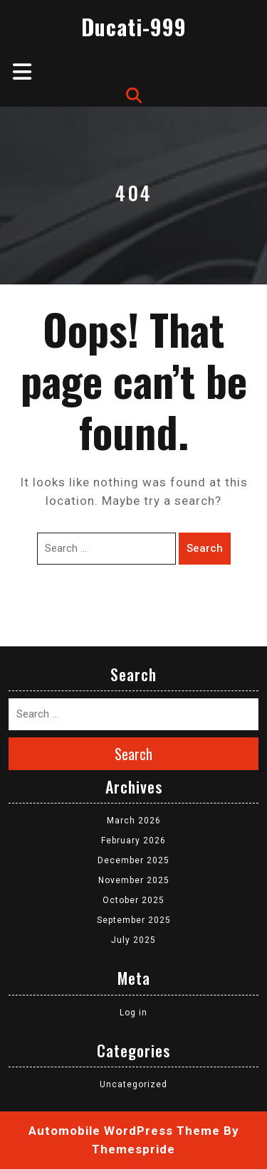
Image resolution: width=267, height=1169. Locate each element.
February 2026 (133, 840)
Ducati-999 (134, 27)
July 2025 (133, 940)
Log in (133, 1013)
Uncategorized (133, 1084)
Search (205, 548)
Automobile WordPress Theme (124, 1130)
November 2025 (133, 880)
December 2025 (133, 860)
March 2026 (134, 821)
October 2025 (133, 900)
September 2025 (134, 920)
